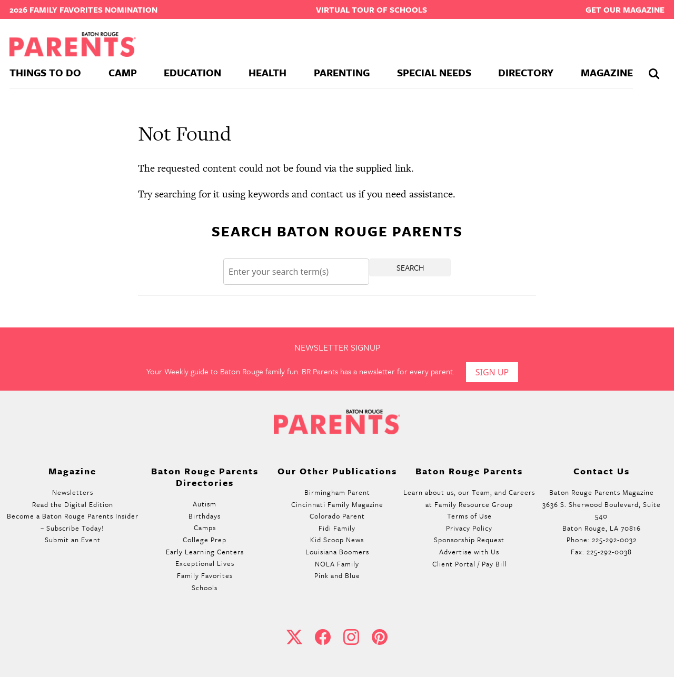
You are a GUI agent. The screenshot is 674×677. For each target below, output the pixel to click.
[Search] (296, 271)
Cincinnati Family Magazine (337, 504)
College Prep (204, 539)
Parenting (342, 72)
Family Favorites (205, 575)
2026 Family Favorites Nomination (83, 9)
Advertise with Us (469, 551)
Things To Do (45, 72)
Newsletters (72, 492)
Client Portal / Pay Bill (469, 564)
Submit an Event (73, 539)
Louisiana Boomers (337, 551)
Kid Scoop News (337, 539)
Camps (205, 527)
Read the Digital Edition (72, 504)
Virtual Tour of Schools (371, 9)
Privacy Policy (469, 528)
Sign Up (492, 372)
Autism (204, 504)
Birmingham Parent (337, 492)
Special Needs (434, 72)
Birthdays (205, 516)
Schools (204, 587)
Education (192, 72)
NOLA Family (337, 564)
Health (267, 72)
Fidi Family (337, 528)
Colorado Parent (337, 516)
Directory (525, 72)
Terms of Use (469, 516)
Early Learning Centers (205, 551)
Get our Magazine (625, 9)
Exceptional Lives (204, 563)
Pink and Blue (337, 575)
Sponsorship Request (469, 539)
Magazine (607, 72)
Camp (122, 72)
